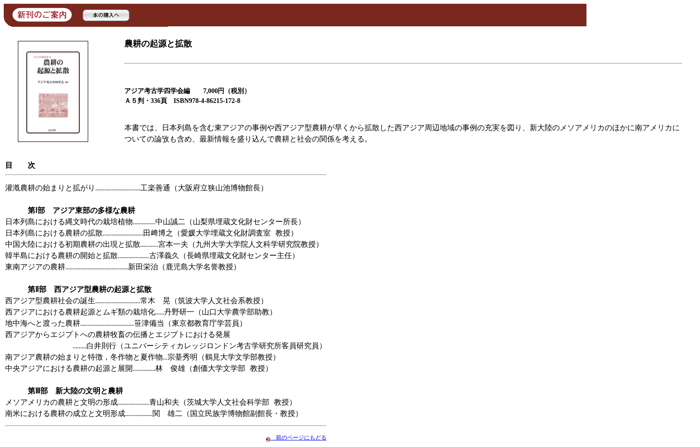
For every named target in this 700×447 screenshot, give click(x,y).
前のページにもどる (296, 437)
